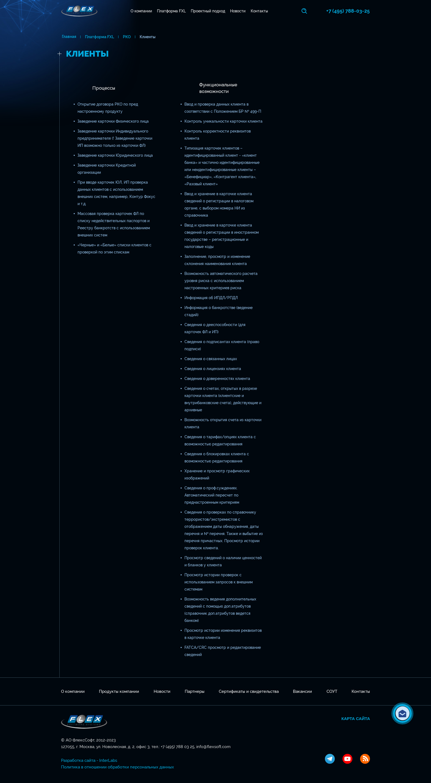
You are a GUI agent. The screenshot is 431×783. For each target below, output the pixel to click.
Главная (68, 37)
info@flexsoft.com (213, 746)
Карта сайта (355, 718)
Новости (238, 11)
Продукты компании (119, 691)
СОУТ (332, 691)
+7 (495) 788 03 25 (177, 746)
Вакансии (302, 691)
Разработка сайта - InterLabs (89, 760)
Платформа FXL (171, 11)
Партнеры (195, 691)
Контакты (259, 11)
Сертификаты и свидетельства (249, 691)
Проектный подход (208, 11)
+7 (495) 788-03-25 (348, 11)
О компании (141, 11)
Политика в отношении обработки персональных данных (117, 767)
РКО (126, 37)
